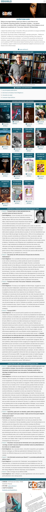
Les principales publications (9, 90)
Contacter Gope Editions (8, 97)
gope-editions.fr (23, 49)
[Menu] (44, 1)
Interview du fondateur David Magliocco (12, 92)
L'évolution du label (7, 95)
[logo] (6, 1)
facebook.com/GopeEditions (9, 490)
